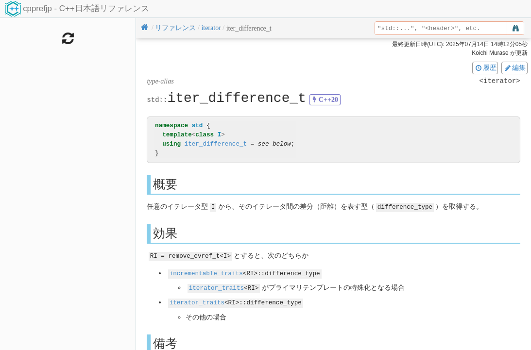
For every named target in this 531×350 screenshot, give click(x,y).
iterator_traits (216, 286)
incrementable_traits (206, 272)
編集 (514, 67)
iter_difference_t (216, 144)
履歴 (485, 67)
